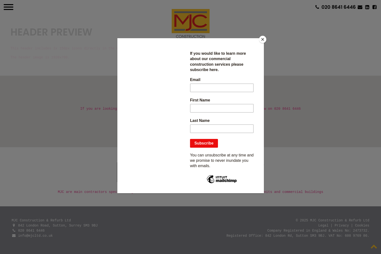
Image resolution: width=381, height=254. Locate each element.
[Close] (262, 39)
